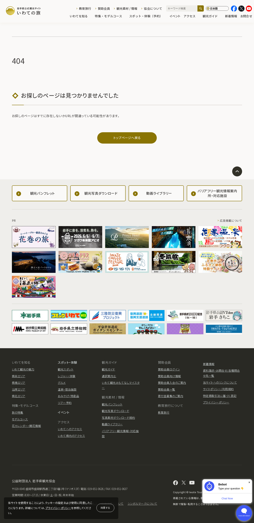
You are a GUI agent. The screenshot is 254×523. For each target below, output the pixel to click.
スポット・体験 (67, 362)
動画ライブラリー (112, 424)
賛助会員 (104, 8)
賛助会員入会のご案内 (172, 383)
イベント (175, 16)
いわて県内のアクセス (71, 436)
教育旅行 (85, 8)
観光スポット (65, 369)
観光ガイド (212, 16)
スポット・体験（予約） (147, 16)
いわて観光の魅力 (23, 369)
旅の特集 (17, 412)
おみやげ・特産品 (68, 396)
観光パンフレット (112, 404)
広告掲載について (231, 221)
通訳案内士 (109, 376)
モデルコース (20, 419)
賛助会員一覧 (166, 389)
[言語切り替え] (217, 8)
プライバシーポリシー (58, 508)
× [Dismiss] (249, 482)
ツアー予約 (64, 403)
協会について (153, 8)
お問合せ (246, 16)
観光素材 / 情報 (126, 8)
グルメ (61, 383)
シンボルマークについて (142, 504)
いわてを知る (81, 16)
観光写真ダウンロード (115, 411)
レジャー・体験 (66, 376)
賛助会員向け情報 (169, 376)
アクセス (191, 16)
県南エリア (18, 383)
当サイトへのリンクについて (220, 382)
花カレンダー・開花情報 (26, 426)
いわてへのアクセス (70, 429)
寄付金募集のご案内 (170, 396)
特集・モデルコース (110, 16)
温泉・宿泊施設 (67, 389)
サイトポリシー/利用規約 (218, 389)
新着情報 (231, 16)
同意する (105, 507)
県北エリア (18, 396)
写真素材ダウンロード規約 (118, 418)
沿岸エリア (18, 389)
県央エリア (18, 376)
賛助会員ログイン (169, 369)
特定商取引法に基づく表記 (220, 396)
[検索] (200, 8)
